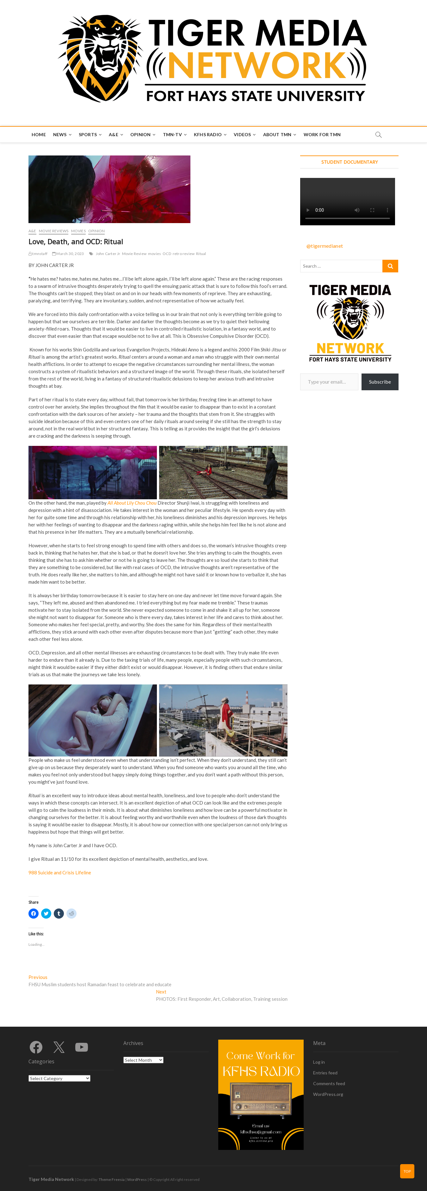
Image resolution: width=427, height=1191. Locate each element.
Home (39, 134)
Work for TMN (322, 134)
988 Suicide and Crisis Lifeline (59, 872)
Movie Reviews (54, 230)
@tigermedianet (324, 246)
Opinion (140, 134)
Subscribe (380, 382)
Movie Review (134, 253)
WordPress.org (328, 1094)
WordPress (137, 1179)
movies (154, 253)
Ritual (201, 253)
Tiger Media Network (51, 1179)
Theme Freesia (112, 1179)
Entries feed (325, 1072)
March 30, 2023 (68, 253)
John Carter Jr (108, 253)
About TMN (277, 134)
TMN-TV (172, 134)
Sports (88, 134)
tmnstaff (37, 253)
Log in (319, 1062)
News (60, 134)
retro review (184, 253)
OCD (167, 253)
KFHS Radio (208, 134)
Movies (78, 230)
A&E (113, 134)
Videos (242, 134)
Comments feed (329, 1083)
